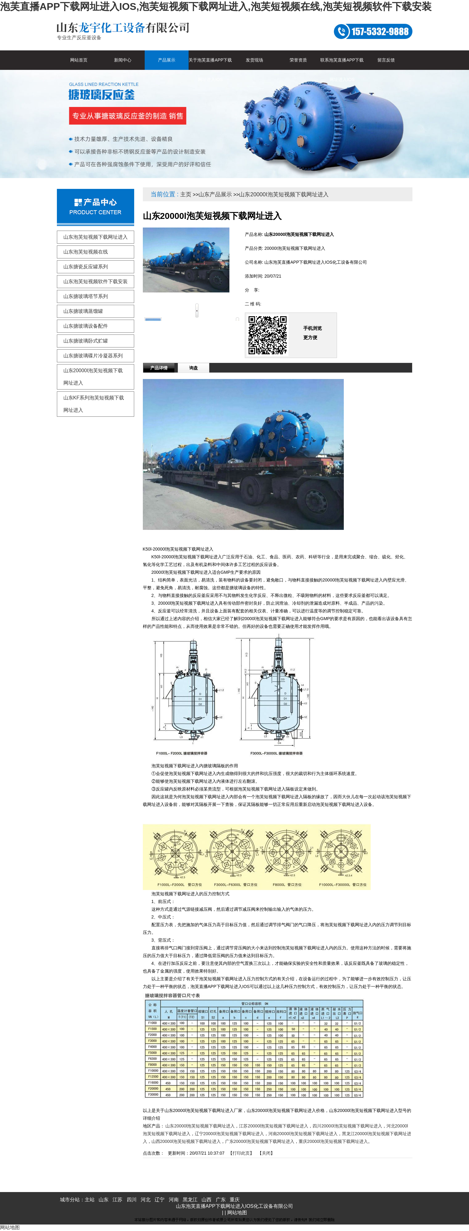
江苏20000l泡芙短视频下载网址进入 (273, 1125)
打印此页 (241, 1153)
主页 (185, 194)
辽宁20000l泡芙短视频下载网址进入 (229, 1133)
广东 (221, 1199)
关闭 (266, 1153)
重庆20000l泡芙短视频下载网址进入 (333, 1141)
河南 (174, 1199)
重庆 (235, 1199)
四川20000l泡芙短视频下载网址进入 (347, 1125)
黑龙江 (190, 1199)
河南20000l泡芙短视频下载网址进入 (303, 1133)
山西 (206, 1199)
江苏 (117, 1199)
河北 (146, 1199)
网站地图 (237, 1212)
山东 (104, 1199)
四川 (132, 1199)
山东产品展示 (215, 194)
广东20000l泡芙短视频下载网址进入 (259, 1141)
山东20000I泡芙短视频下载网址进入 (283, 194)
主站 (90, 1199)
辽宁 (159, 1199)
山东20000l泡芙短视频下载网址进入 (200, 1125)
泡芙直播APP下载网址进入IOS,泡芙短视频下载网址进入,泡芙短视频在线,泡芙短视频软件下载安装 (216, 6)
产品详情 (159, 367)
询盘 (193, 367)
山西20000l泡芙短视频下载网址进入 (186, 1141)
